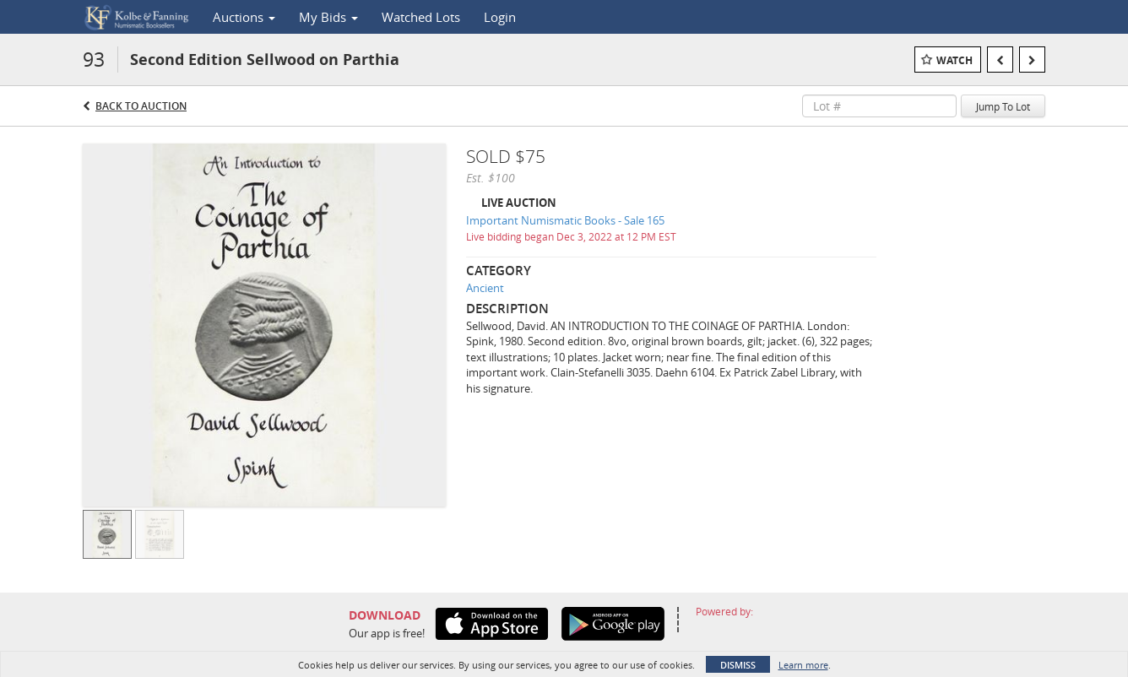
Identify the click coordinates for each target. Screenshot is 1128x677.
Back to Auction (141, 106)
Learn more (803, 664)
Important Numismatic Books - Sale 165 (565, 220)
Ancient (485, 287)
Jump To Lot (1003, 106)
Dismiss (738, 664)
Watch (954, 60)
